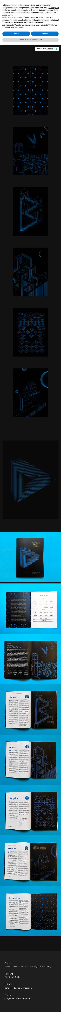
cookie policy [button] (7, 15)
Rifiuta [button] (16, 34)
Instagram (27, 988)
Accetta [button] (45, 34)
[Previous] (6, 480)
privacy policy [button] (53, 8)
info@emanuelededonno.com (17, 998)
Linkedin (18, 988)
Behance (8, 988)
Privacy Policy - (32, 966)
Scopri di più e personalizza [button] (30, 40)
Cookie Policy (45, 966)
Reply (17, 977)
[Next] (54, 480)
